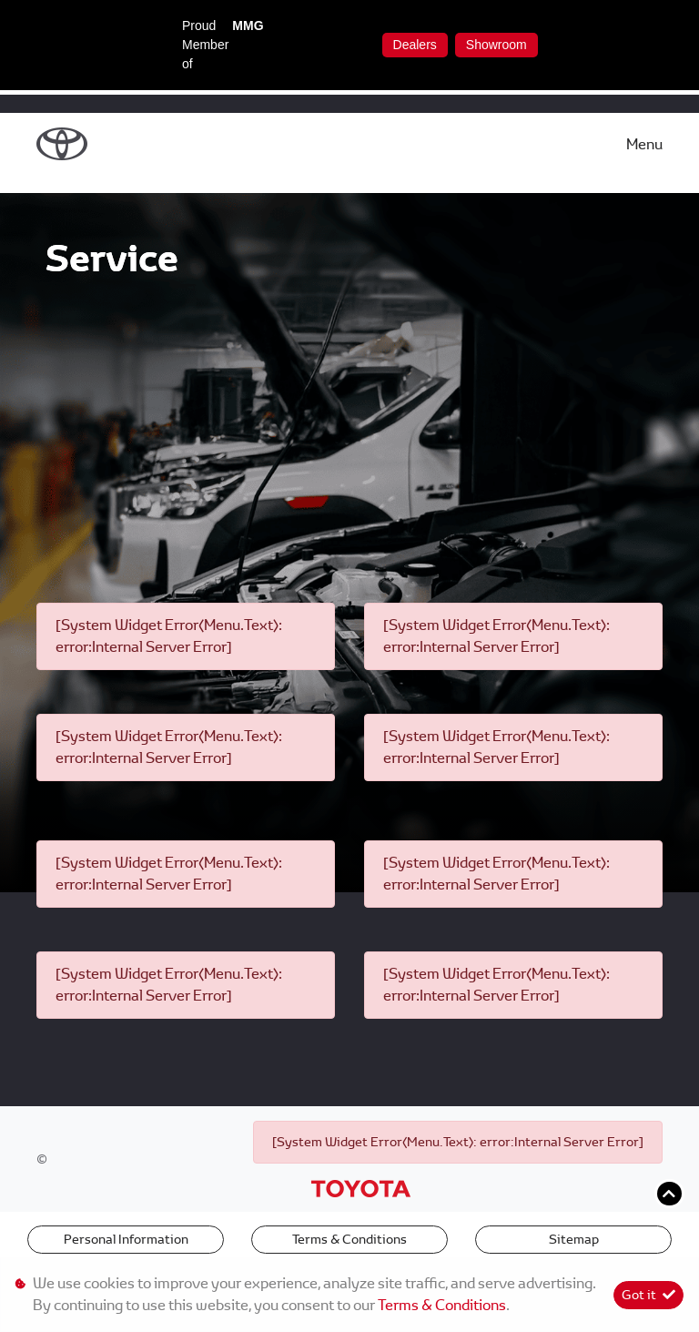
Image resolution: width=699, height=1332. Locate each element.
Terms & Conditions (349, 1239)
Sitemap (574, 1239)
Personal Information (126, 1239)
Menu (644, 144)
